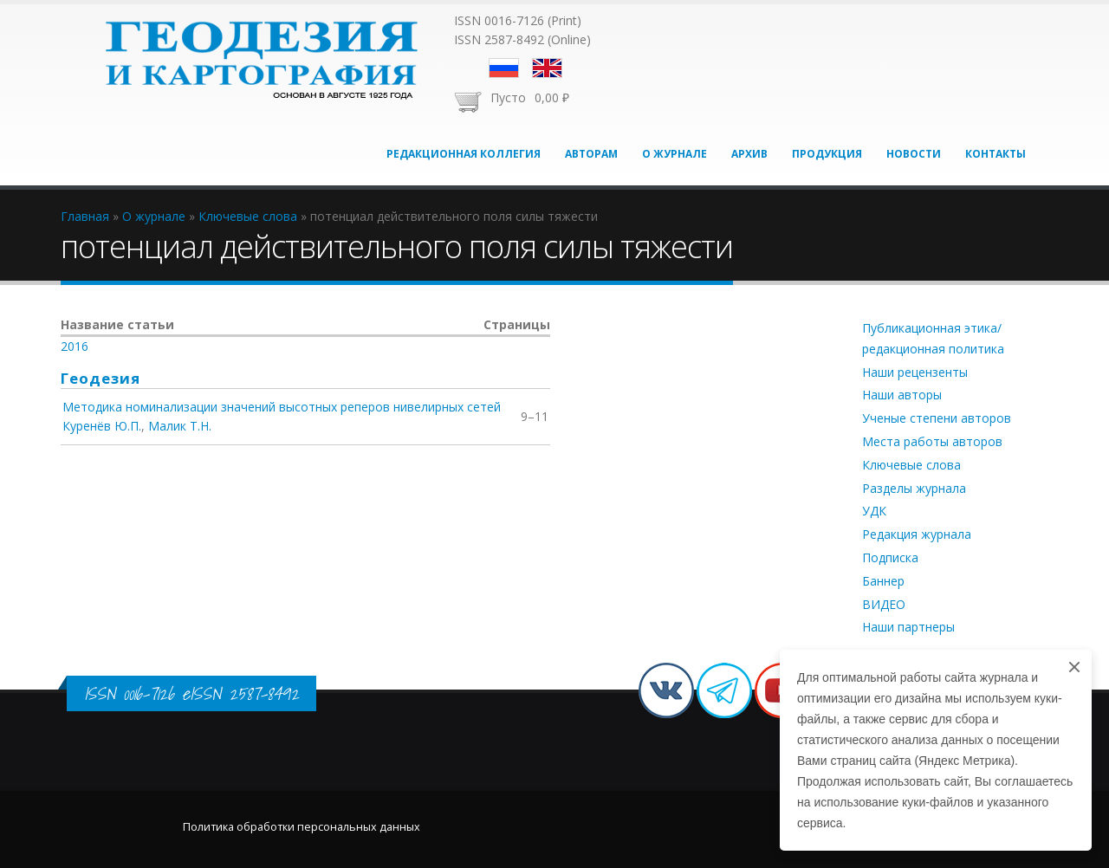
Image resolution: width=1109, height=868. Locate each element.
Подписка (890, 557)
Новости (913, 153)
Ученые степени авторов (936, 418)
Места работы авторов (932, 441)
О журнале (674, 153)
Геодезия (100, 378)
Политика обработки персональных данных (301, 826)
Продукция (827, 153)
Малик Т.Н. (179, 426)
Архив (749, 153)
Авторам (591, 153)
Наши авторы (902, 394)
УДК (874, 510)
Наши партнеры (908, 627)
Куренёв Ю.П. (101, 426)
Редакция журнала (916, 534)
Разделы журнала (914, 488)
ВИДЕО (883, 604)
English (547, 68)
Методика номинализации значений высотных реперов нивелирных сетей (281, 406)
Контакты (995, 153)
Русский (504, 68)
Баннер (883, 581)
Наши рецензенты (915, 372)
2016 (74, 346)
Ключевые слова (911, 465)
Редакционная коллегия (463, 153)
